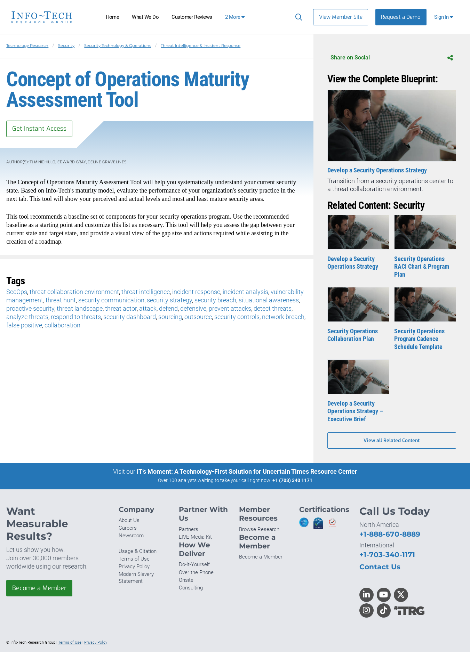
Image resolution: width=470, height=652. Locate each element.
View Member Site (341, 17)
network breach (283, 316)
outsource (198, 316)
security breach (215, 300)
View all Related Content (392, 440)
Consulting (191, 588)
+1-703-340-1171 (387, 554)
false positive (24, 325)
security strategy (169, 300)
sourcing (170, 316)
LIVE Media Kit (195, 537)
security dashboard (129, 316)
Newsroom (131, 535)
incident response (196, 291)
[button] (444, 17)
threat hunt (61, 300)
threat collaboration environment (74, 291)
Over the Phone (196, 572)
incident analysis (245, 291)
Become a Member (39, 588)
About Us (129, 520)
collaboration (62, 325)
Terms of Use (134, 559)
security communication (111, 300)
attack (148, 308)
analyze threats (27, 316)
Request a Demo (401, 17)
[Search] (297, 17)
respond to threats (76, 316)
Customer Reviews (192, 17)
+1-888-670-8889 (389, 534)
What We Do (145, 17)
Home (112, 17)
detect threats (273, 308)
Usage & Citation (138, 551)
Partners (188, 529)
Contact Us (379, 566)
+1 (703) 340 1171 (292, 480)
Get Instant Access (39, 128)
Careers (128, 528)
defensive (193, 308)
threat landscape (80, 308)
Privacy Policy (134, 566)
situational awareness (269, 300)
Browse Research (259, 529)
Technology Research (27, 45)
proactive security (30, 308)
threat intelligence (145, 291)
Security (66, 45)
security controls (237, 316)
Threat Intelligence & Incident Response (200, 45)
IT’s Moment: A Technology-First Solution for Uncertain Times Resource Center (247, 471)
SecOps (16, 291)
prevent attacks (230, 308)
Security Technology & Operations (117, 45)
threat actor (121, 308)
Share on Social (391, 58)
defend (168, 308)
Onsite (186, 580)
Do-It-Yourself (194, 564)
